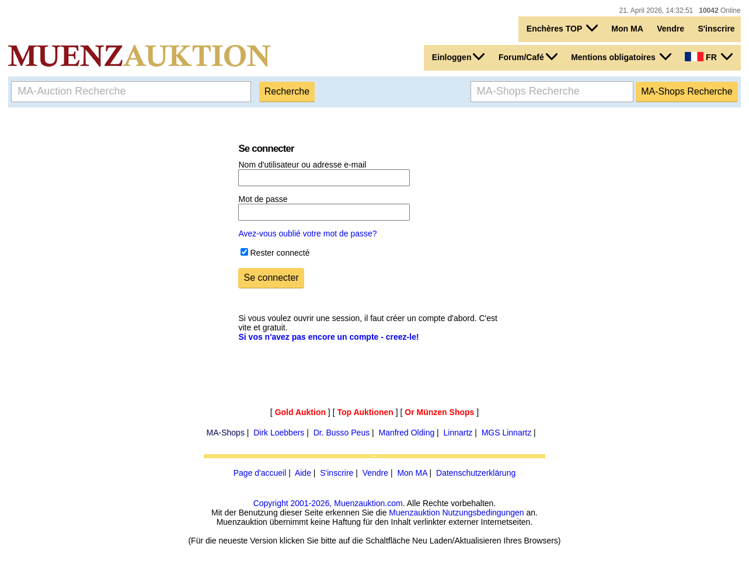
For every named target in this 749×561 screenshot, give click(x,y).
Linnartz (458, 432)
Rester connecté (279, 252)
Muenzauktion (414, 512)
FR (708, 56)
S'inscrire (716, 28)
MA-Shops (226, 432)
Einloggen (458, 56)
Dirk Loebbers (278, 432)
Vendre (670, 28)
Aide (303, 473)
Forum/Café (528, 56)
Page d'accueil (260, 473)
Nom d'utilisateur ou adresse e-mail (302, 164)
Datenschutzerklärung (475, 473)
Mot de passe (262, 199)
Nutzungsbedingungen (483, 512)
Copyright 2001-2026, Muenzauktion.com (328, 503)
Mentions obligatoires (621, 56)
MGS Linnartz (507, 432)
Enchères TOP (562, 28)
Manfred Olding (406, 432)
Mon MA (627, 28)
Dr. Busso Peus (341, 432)
